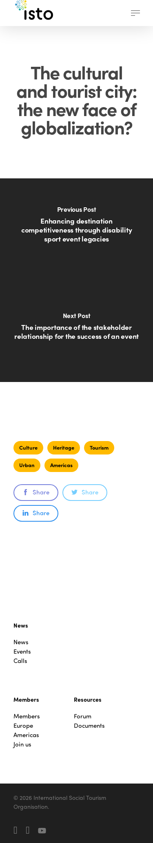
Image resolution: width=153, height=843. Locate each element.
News (21, 642)
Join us (22, 744)
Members (26, 716)
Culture (28, 447)
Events (22, 651)
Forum (82, 716)
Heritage (63, 447)
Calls (20, 661)
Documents (89, 725)
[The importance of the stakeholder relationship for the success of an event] (76, 331)
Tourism (99, 447)
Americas (61, 465)
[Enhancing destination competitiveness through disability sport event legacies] (76, 229)
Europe (23, 725)
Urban (27, 465)
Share (35, 491)
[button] (135, 13)
